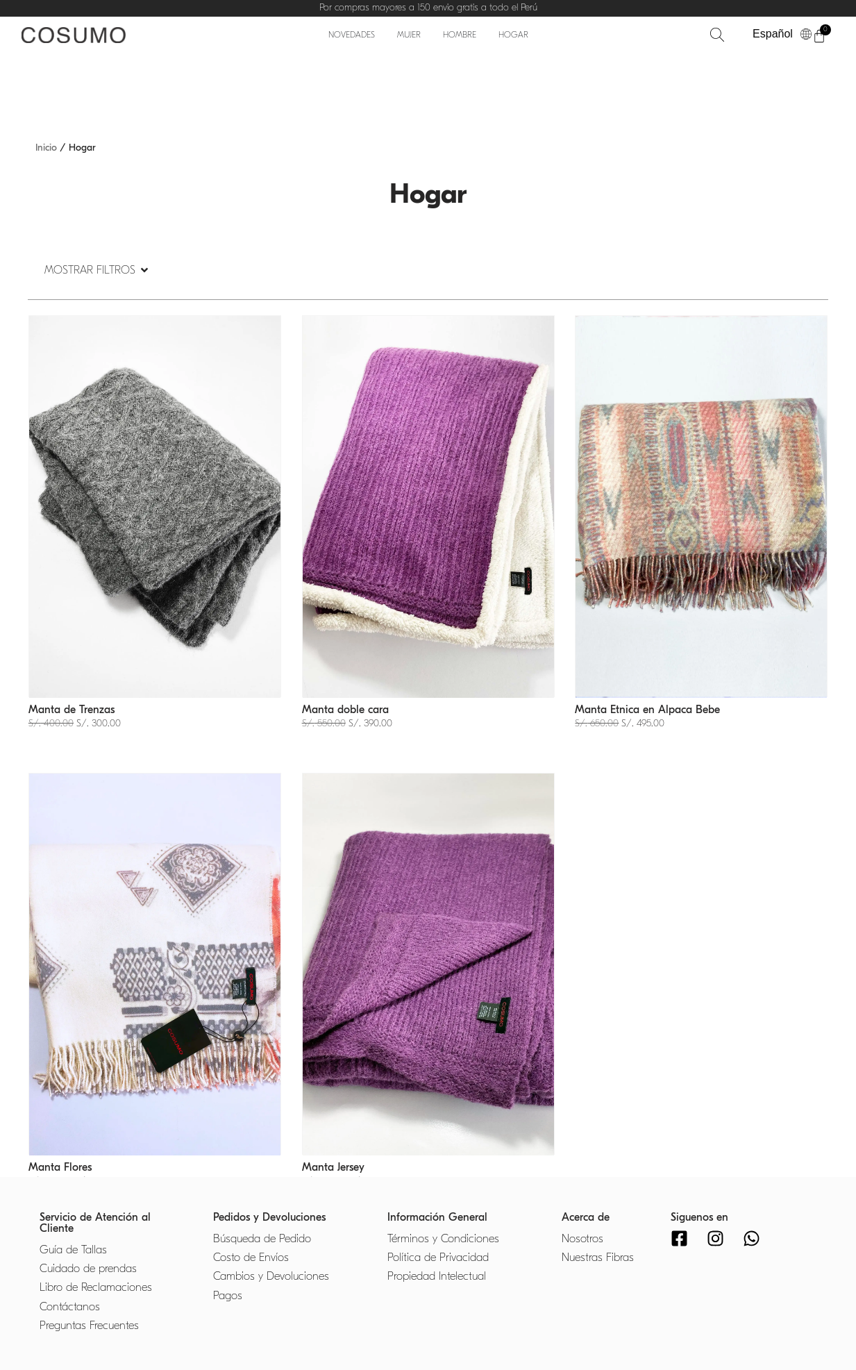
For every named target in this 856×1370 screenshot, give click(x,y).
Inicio (46, 147)
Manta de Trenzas (71, 709)
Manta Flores (60, 1167)
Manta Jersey (333, 1167)
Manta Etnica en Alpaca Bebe (647, 709)
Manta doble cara (345, 709)
